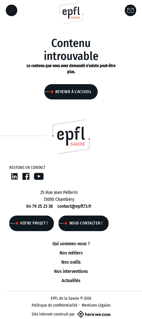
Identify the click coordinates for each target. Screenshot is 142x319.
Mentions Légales (96, 305)
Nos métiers (71, 253)
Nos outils (71, 262)
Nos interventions (71, 271)
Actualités (71, 280)
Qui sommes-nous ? (71, 243)
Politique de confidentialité (54, 305)
